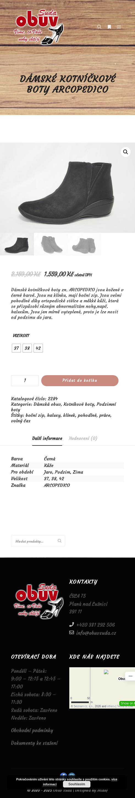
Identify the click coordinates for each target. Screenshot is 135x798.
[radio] (16, 348)
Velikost (21, 335)
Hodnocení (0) (83, 438)
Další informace (47, 438)
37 (46, 478)
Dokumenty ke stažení (34, 743)
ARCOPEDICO (57, 485)
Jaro (48, 472)
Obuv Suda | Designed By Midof (80, 790)
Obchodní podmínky (32, 730)
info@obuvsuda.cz (92, 632)
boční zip (35, 415)
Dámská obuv (47, 404)
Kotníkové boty (79, 404)
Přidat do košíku (79, 380)
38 (53, 478)
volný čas (21, 420)
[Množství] (24, 380)
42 (61, 478)
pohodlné (87, 415)
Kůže (48, 465)
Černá (49, 458)
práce (104, 415)
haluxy (53, 415)
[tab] (47, 439)
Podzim (62, 472)
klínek (69, 415)
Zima (78, 472)
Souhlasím (76, 784)
